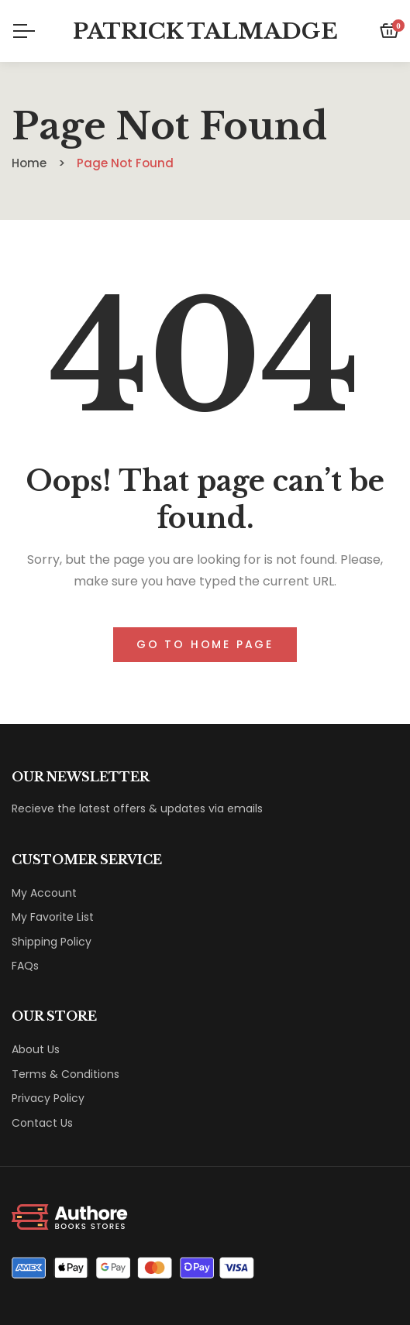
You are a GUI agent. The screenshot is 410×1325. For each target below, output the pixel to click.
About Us (36, 1049)
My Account (44, 893)
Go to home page (205, 644)
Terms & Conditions (65, 1074)
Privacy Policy (48, 1098)
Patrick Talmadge (205, 31)
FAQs (25, 965)
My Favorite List (53, 917)
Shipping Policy (51, 941)
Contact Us (42, 1123)
